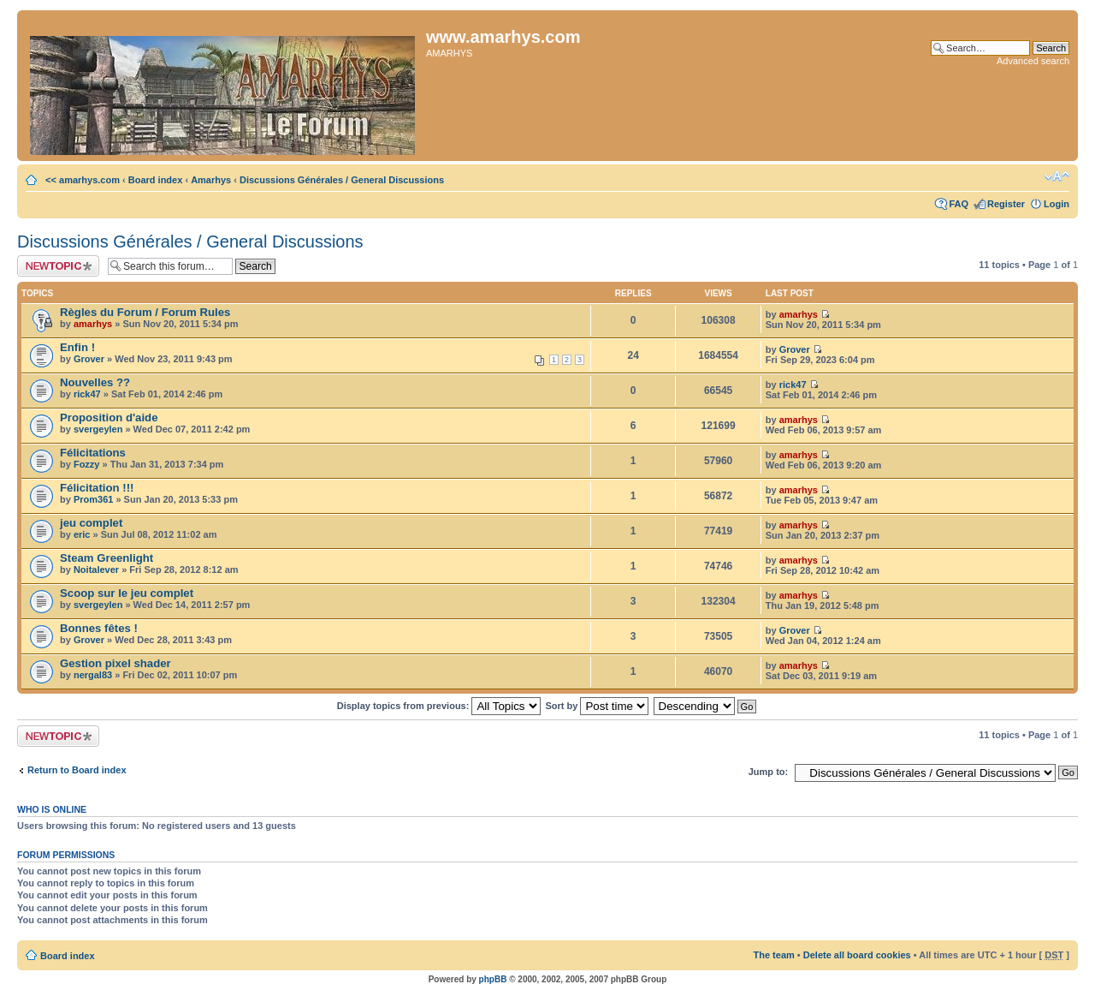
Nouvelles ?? (95, 382)
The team (774, 955)
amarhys (93, 324)
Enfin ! (77, 347)
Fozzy (87, 464)
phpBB (493, 979)
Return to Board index (77, 770)
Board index (155, 180)
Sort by (597, 706)
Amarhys (211, 180)
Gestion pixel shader (115, 663)
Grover (89, 359)
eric (82, 534)
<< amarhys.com (81, 180)
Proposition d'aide (109, 417)
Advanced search (1033, 61)
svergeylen (98, 429)
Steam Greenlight (106, 558)
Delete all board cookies (857, 955)
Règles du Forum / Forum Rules (145, 312)
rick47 (87, 394)
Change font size (1057, 176)
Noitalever (96, 569)
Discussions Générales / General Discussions (342, 180)
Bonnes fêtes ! (99, 628)
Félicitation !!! (96, 487)
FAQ (958, 204)
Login (1056, 204)
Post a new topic (58, 266)
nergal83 (93, 675)
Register (1006, 204)
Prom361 (93, 499)
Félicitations (93, 452)
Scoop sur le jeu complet (126, 593)
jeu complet (91, 522)
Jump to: (768, 771)
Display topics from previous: (439, 706)
